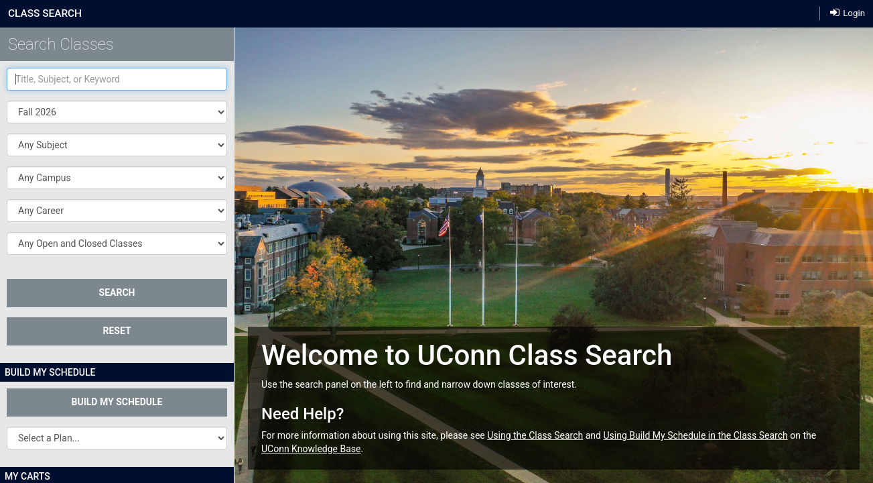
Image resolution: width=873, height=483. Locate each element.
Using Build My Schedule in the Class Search (695, 435)
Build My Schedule (117, 401)
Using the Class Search (535, 435)
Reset (117, 330)
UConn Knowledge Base (310, 448)
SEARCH (117, 292)
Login (847, 12)
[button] (117, 144)
